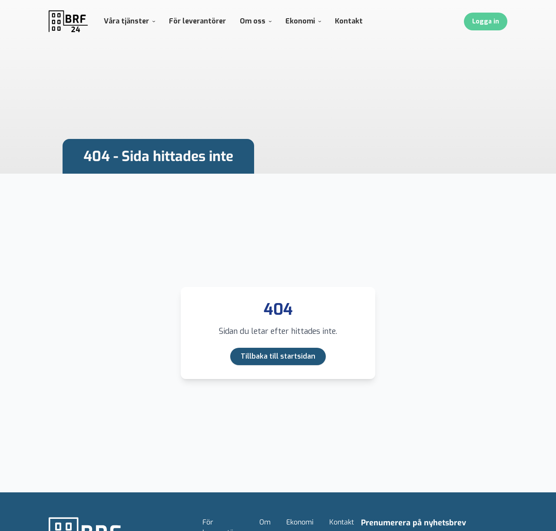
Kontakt (349, 21)
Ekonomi (303, 21)
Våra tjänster (129, 21)
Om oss (255, 21)
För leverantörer (197, 21)
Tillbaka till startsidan (278, 356)
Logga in (485, 21)
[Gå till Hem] (68, 21)
